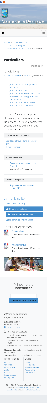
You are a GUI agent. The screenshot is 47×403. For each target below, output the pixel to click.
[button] (42, 67)
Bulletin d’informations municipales (10, 375)
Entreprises (18, 231)
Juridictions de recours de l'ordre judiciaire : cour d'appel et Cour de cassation (25, 96)
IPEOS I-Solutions (33, 390)
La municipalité (20, 42)
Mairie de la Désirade (22, 21)
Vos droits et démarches (17, 48)
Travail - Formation (13, 147)
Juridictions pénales (19, 90)
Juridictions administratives (22, 102)
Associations (19, 244)
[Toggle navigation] (43, 32)
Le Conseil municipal (16, 203)
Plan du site (30, 365)
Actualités (8, 365)
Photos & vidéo (10, 367)
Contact (28, 362)
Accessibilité (30, 370)
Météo (6, 370)
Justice (27, 75)
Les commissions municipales (21, 219)
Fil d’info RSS (30, 372)
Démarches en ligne (15, 45)
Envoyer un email (12, 327)
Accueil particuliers (12, 75)
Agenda (7, 362)
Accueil (7, 42)
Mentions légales (32, 367)
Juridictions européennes (21, 105)
